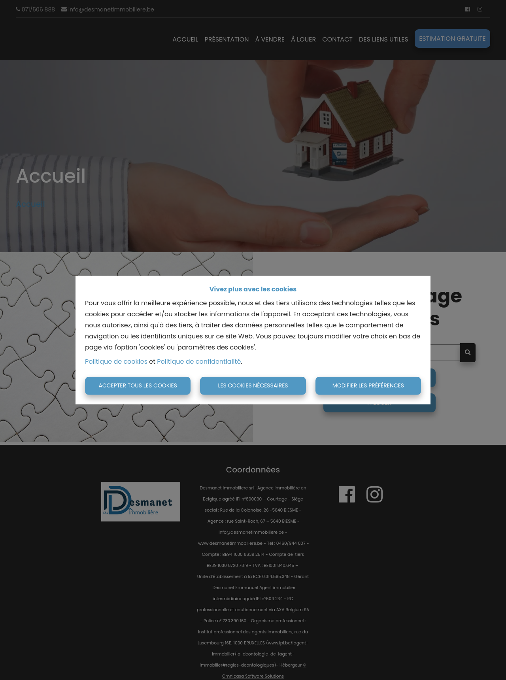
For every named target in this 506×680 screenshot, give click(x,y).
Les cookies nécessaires (253, 385)
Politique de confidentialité (199, 361)
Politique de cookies (116, 361)
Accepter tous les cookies (137, 385)
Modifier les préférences (368, 385)
